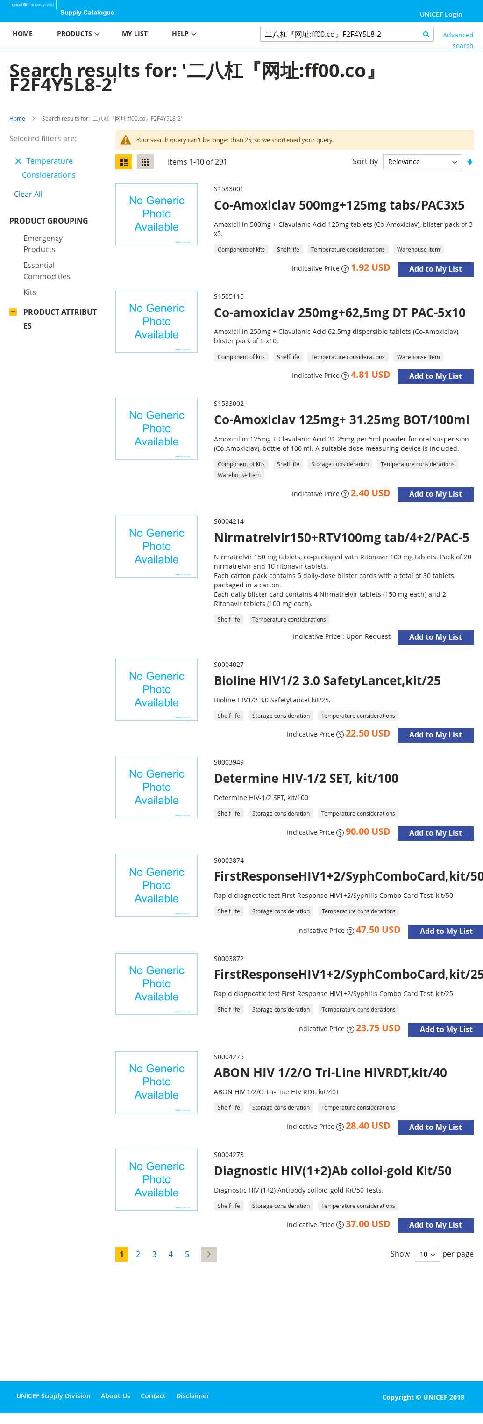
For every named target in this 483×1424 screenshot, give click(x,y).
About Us (115, 1395)
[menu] (121, 34)
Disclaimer (192, 1395)
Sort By (365, 161)
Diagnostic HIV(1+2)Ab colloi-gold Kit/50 (333, 1170)
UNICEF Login (441, 14)
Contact (153, 1395)
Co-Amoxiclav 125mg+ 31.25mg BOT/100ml (341, 419)
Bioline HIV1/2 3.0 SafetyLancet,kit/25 (327, 680)
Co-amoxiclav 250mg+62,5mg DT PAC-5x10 (340, 312)
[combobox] (347, 34)
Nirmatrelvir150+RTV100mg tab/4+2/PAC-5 (341, 537)
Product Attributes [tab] (60, 335)
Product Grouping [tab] (60, 230)
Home (17, 118)
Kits (29, 309)
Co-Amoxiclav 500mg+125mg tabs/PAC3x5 (339, 204)
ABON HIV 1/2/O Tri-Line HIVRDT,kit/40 (330, 1072)
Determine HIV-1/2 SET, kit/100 (306, 778)
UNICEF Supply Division (53, 1395)
